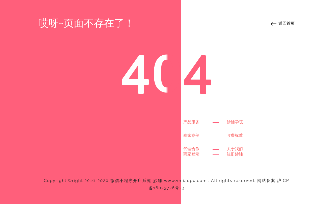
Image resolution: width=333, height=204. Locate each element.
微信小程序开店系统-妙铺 (136, 180)
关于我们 (235, 148)
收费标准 (235, 135)
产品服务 (191, 122)
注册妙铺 (235, 154)
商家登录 (191, 154)
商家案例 (191, 135)
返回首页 (286, 23)
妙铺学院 (235, 122)
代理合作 (191, 148)
